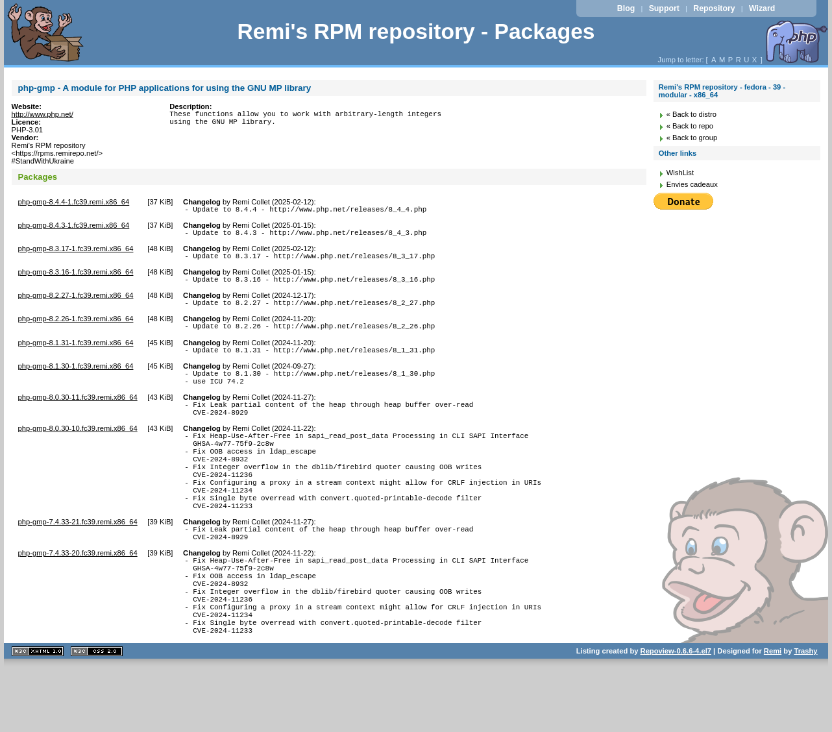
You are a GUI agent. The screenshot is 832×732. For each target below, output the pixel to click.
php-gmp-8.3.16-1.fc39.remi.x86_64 (76, 278)
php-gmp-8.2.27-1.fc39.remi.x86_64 (76, 303)
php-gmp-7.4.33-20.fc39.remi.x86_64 (78, 598)
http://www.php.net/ (42, 114)
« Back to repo (690, 126)
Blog (626, 8)
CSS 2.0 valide (97, 715)
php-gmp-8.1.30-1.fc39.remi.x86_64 (76, 380)
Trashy (806, 715)
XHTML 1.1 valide (38, 715)
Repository (714, 8)
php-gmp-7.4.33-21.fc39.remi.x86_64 (78, 563)
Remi (772, 715)
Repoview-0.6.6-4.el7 (676, 715)
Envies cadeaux (692, 184)
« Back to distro (691, 114)
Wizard (762, 8)
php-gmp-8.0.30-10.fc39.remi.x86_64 (78, 450)
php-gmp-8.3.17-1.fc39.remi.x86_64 (76, 252)
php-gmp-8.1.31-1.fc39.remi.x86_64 (76, 354)
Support (664, 8)
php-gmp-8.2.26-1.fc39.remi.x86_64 (76, 328)
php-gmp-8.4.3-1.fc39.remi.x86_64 (74, 227)
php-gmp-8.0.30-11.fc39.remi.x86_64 (78, 415)
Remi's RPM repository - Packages (415, 31)
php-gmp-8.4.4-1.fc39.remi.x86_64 (74, 202)
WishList (680, 173)
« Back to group (692, 137)
